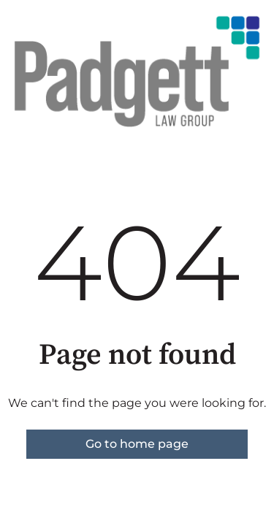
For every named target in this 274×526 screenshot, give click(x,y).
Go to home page (137, 444)
